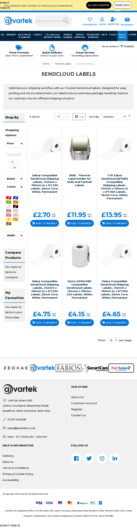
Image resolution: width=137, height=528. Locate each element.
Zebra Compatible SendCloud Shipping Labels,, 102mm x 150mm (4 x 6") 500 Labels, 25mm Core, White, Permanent (114, 289)
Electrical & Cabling (24, 35)
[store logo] (18, 21)
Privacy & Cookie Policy (18, 474)
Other (132, 34)
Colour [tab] (11, 186)
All (3, 34)
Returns (8, 461)
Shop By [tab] (12, 117)
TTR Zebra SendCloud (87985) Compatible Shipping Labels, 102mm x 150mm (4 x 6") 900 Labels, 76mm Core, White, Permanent (114, 187)
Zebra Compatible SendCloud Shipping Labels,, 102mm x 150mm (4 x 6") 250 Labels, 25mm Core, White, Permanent (45, 183)
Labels (37, 34)
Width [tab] (11, 235)
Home (46, 63)
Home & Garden (67, 35)
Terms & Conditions (16, 468)
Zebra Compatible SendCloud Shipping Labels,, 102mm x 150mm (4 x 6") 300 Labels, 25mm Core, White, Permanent (45, 289)
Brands (11, 34)
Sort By (94, 116)
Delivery (8, 455)
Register (77, 409)
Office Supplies (80, 35)
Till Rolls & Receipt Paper (52, 35)
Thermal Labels (63, 63)
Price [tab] (10, 143)
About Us (77, 397)
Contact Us (78, 415)
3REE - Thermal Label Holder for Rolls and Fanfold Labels (79, 180)
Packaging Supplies (93, 35)
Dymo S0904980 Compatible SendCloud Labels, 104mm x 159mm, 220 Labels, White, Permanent (79, 289)
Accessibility (11, 480)
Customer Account (84, 403)
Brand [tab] (11, 178)
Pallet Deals (122, 35)
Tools (113, 34)
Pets (104, 34)
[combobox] (53, 21)
